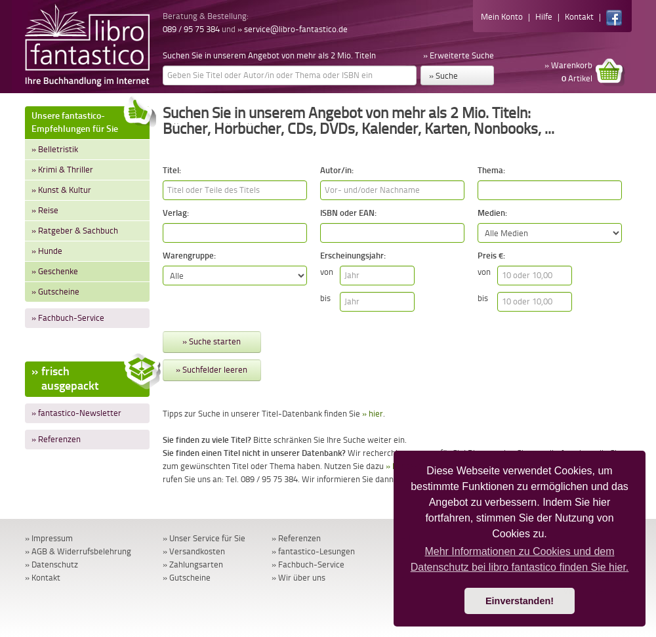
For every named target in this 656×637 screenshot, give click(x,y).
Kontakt (579, 17)
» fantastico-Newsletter (76, 413)
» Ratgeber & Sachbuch (74, 231)
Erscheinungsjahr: (353, 255)
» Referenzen (56, 439)
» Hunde (46, 251)
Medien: (492, 213)
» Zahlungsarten (193, 564)
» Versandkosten (194, 551)
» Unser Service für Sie (204, 538)
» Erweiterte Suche (458, 55)
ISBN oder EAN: (348, 213)
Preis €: (491, 255)
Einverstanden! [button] (519, 601)
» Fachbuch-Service (67, 318)
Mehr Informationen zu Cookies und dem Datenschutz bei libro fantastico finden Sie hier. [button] (520, 559)
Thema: (491, 170)
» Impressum (49, 538)
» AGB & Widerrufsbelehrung (78, 551)
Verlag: (176, 213)
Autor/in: (337, 170)
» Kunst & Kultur (61, 190)
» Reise (44, 210)
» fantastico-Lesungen (313, 551)
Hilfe (543, 17)
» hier (372, 414)
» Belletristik (54, 149)
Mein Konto (502, 17)
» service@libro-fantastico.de (292, 29)
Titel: (172, 170)
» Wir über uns (298, 578)
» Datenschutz (51, 564)
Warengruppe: (189, 255)
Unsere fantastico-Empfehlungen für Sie (90, 120)
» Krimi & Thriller (62, 170)
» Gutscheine (55, 292)
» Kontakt (42, 578)
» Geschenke (54, 271)
